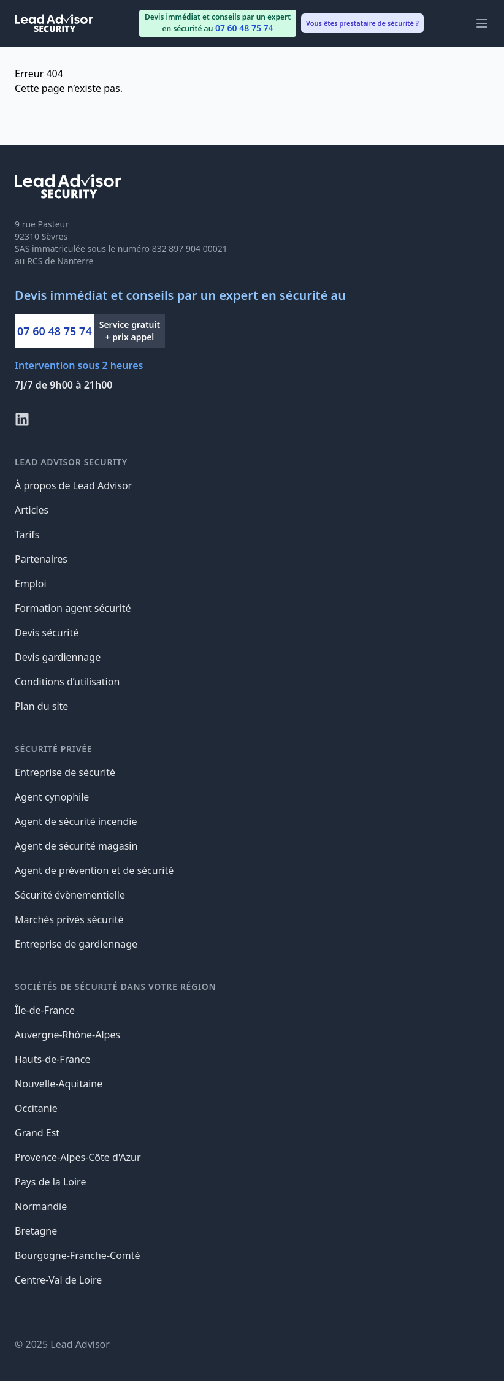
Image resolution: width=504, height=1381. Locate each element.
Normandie (41, 1206)
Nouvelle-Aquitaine (58, 1083)
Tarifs (27, 534)
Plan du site (41, 706)
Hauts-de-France (53, 1059)
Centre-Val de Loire (58, 1280)
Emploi (31, 583)
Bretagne (36, 1231)
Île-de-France (45, 1010)
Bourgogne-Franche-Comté (77, 1255)
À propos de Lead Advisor (73, 485)
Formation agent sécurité (73, 608)
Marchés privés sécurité (69, 919)
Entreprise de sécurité (65, 772)
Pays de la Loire (50, 1182)
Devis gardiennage (58, 657)
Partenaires (41, 559)
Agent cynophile (52, 797)
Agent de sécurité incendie (76, 821)
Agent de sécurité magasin (76, 846)
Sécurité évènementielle (70, 895)
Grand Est (37, 1132)
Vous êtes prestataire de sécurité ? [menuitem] (362, 23)
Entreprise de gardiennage (76, 944)
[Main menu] (482, 23)
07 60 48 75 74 (54, 331)
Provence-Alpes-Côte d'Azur (78, 1157)
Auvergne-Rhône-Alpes (67, 1034)
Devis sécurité (46, 632)
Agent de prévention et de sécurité (94, 870)
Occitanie (36, 1108)
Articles (31, 510)
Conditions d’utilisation (67, 681)
